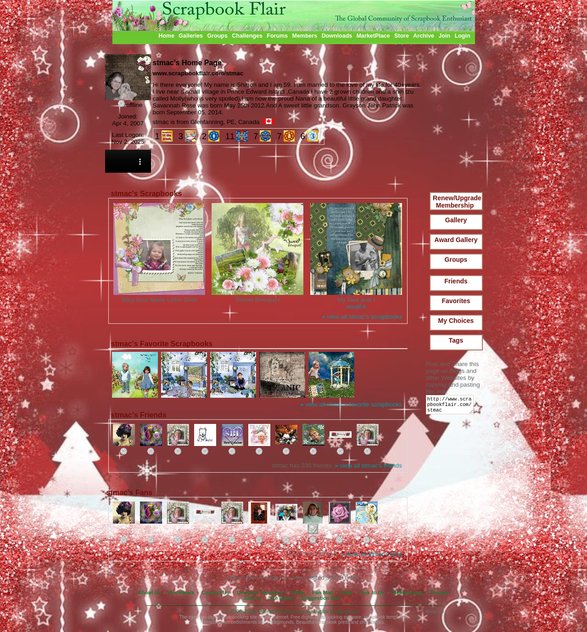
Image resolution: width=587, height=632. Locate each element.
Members (305, 36)
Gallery (456, 220)
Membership (407, 592)
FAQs (298, 592)
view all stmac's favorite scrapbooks (351, 404)
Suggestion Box (321, 598)
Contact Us (215, 592)
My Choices (456, 320)
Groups (217, 36)
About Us (150, 592)
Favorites (456, 301)
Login (462, 36)
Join (445, 36)
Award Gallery (456, 239)
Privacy (439, 592)
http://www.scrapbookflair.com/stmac (451, 406)
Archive (423, 36)
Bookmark (182, 592)
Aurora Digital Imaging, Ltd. (328, 611)
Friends (456, 281)
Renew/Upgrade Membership (457, 201)
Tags (456, 340)
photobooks (372, 622)
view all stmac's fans (371, 554)
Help (346, 592)
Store (401, 36)
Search (252, 598)
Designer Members (260, 592)
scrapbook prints (332, 622)
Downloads (337, 36)
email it (356, 306)
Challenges (247, 36)
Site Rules (280, 598)
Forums (277, 36)
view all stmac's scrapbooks (362, 316)
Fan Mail (322, 592)
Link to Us (372, 592)
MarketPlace (373, 36)
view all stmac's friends (368, 465)
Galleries (191, 36)
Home (166, 36)
